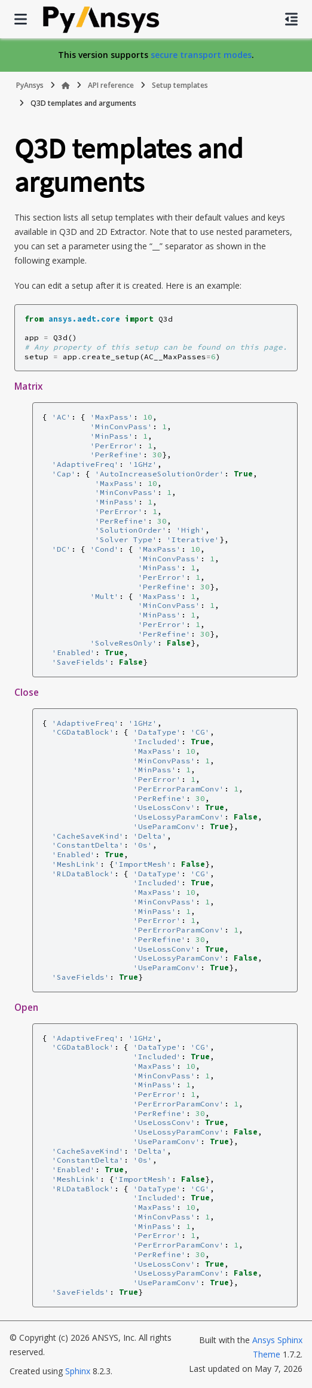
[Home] (66, 85)
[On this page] (291, 19)
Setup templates (180, 85)
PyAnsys (30, 85)
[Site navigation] (21, 19)
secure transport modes (201, 54)
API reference (111, 85)
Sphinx (77, 1371)
